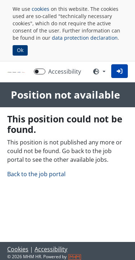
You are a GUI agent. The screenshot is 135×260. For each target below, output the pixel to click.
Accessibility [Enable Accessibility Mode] (64, 71)
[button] (119, 71)
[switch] (39, 71)
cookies (40, 8)
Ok (20, 50)
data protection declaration (85, 37)
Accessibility (51, 249)
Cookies (17, 249)
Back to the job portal (36, 174)
